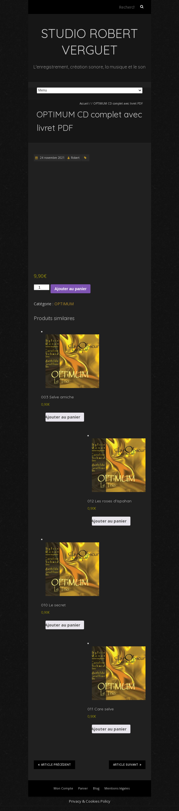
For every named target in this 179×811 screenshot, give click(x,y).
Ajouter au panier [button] (63, 417)
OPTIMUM (64, 303)
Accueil (84, 103)
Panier (83, 788)
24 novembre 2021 (52, 158)
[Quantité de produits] (41, 287)
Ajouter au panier (70, 289)
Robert (75, 158)
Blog (96, 788)
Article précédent (54, 764)
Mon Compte (63, 788)
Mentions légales (117, 788)
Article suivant (127, 764)
